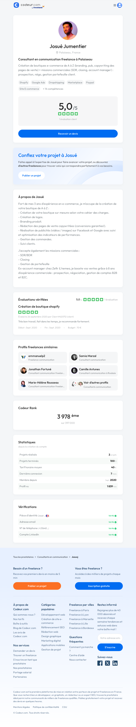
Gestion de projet (51, 649)
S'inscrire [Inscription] (110, 647)
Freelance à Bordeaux (81, 628)
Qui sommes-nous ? (24, 614)
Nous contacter (78, 659)
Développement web (53, 614)
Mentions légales (21, 707)
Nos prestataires (22, 667)
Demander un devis (24, 650)
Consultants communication (97, 386)
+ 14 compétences (53, 88)
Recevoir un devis (68, 133)
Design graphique (51, 636)
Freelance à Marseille (81, 619)
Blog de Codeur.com (24, 628)
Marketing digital (51, 640)
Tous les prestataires (23, 557)
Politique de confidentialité (46, 707)
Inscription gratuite (99, 586)
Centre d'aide (77, 655)
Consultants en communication (52, 557)
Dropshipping (56, 82)
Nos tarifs (18, 619)
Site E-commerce (29, 88)
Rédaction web (49, 631)
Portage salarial (22, 672)
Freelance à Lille (78, 623)
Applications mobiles (53, 645)
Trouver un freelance (25, 655)
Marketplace (75, 82)
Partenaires (20, 676)
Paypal (90, 82)
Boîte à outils (20, 623)
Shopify (24, 82)
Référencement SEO (53, 627)
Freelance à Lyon (79, 614)
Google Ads (38, 82)
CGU (64, 707)
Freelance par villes (81, 605)
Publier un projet (31, 175)
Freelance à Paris (79, 610)
